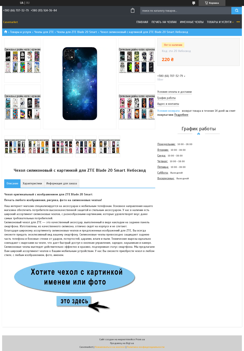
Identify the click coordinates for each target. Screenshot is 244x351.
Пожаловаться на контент (110, 347)
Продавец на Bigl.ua (122, 343)
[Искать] (236, 10)
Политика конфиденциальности (145, 347)
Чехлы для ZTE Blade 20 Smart (77, 32)
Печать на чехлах (164, 22)
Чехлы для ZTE (44, 32)
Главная (142, 22)
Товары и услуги (219, 22)
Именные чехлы (192, 22)
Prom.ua (140, 339)
